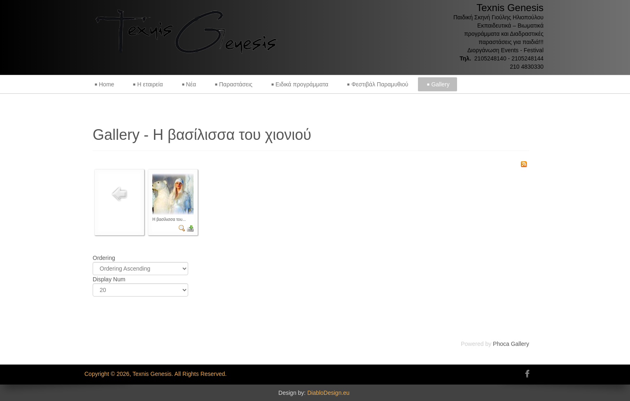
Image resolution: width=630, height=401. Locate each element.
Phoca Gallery (511, 344)
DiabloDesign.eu (328, 392)
